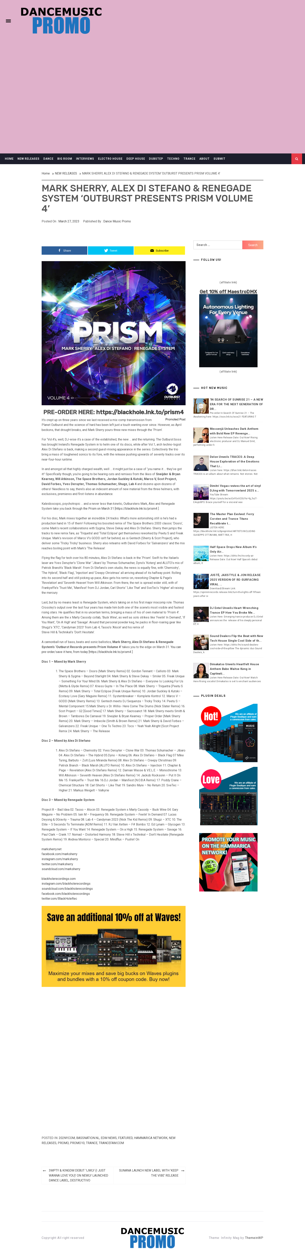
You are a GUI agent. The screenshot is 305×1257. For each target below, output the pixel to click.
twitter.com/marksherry (57, 864)
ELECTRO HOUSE (110, 158)
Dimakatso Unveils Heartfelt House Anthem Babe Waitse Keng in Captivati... (234, 668)
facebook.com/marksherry (59, 854)
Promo (63, 1143)
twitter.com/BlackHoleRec (59, 898)
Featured (125, 1138)
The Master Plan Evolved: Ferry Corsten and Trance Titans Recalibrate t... (232, 518)
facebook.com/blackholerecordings (66, 894)
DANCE (48, 158)
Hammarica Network (150, 1138)
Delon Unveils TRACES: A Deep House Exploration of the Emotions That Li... (234, 461)
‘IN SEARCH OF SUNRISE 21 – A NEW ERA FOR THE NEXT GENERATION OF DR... (236, 404)
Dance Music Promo (117, 221)
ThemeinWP (254, 1238)
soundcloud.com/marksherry (61, 869)
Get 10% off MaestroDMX (228, 291)
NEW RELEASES (28, 158)
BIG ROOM (64, 158)
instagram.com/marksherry (60, 859)
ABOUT (204, 158)
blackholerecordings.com (59, 879)
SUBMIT (219, 158)
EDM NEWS (109, 1138)
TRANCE (189, 158)
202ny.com (67, 1138)
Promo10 (77, 1143)
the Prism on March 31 (98, 508)
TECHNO (173, 158)
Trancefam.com (111, 1143)
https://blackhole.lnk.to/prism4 (140, 412)
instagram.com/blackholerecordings (66, 883)
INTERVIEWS (85, 158)
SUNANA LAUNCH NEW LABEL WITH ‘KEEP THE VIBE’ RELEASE (148, 1173)
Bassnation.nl (87, 1138)
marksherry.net (51, 849)
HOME (9, 158)
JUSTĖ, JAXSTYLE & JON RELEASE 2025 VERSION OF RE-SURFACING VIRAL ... (235, 579)
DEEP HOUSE (135, 158)
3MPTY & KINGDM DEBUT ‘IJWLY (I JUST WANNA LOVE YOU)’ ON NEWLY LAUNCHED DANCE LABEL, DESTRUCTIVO (78, 1175)
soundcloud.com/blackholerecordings (67, 889)
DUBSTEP (156, 158)
